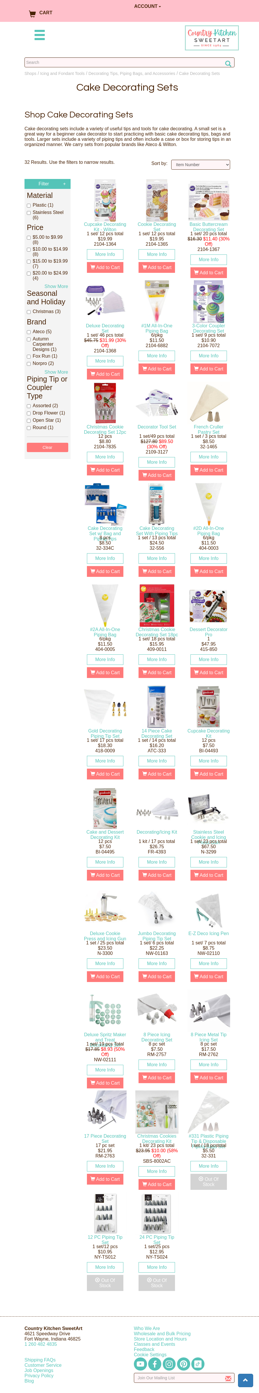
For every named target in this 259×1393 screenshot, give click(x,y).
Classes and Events (154, 1344)
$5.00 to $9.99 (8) (44, 240)
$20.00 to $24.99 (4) (47, 275)
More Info (105, 254)
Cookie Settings (150, 1354)
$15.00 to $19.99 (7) (47, 264)
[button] (245, 1380)
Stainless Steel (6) (45, 215)
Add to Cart (105, 267)
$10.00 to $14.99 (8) (47, 252)
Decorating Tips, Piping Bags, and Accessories (131, 73)
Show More (56, 286)
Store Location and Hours (160, 1338)
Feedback (144, 1349)
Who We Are (147, 1328)
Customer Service (43, 1365)
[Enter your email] (184, 1378)
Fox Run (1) (42, 356)
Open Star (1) (44, 420)
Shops (30, 73)
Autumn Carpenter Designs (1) (42, 344)
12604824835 (40, 1344)
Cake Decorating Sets (199, 73)
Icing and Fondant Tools (62, 73)
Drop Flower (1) (46, 412)
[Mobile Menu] (38, 36)
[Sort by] (200, 165)
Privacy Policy (39, 1375)
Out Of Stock (208, 1182)
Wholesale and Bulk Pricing (162, 1333)
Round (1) (40, 427)
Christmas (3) (44, 311)
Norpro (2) (40, 363)
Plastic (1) (40, 205)
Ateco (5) (39, 331)
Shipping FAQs (40, 1359)
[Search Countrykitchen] (129, 62)
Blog (29, 1380)
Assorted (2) (42, 405)
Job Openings (38, 1370)
